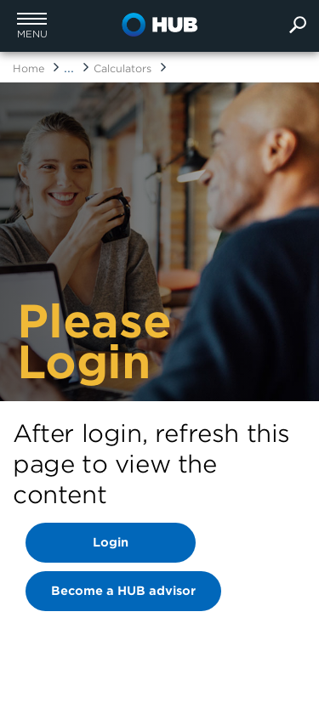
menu (32, 34)
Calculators (122, 68)
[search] (297, 26)
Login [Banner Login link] (110, 542)
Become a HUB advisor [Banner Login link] (123, 591)
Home (28, 68)
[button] (32, 25)
